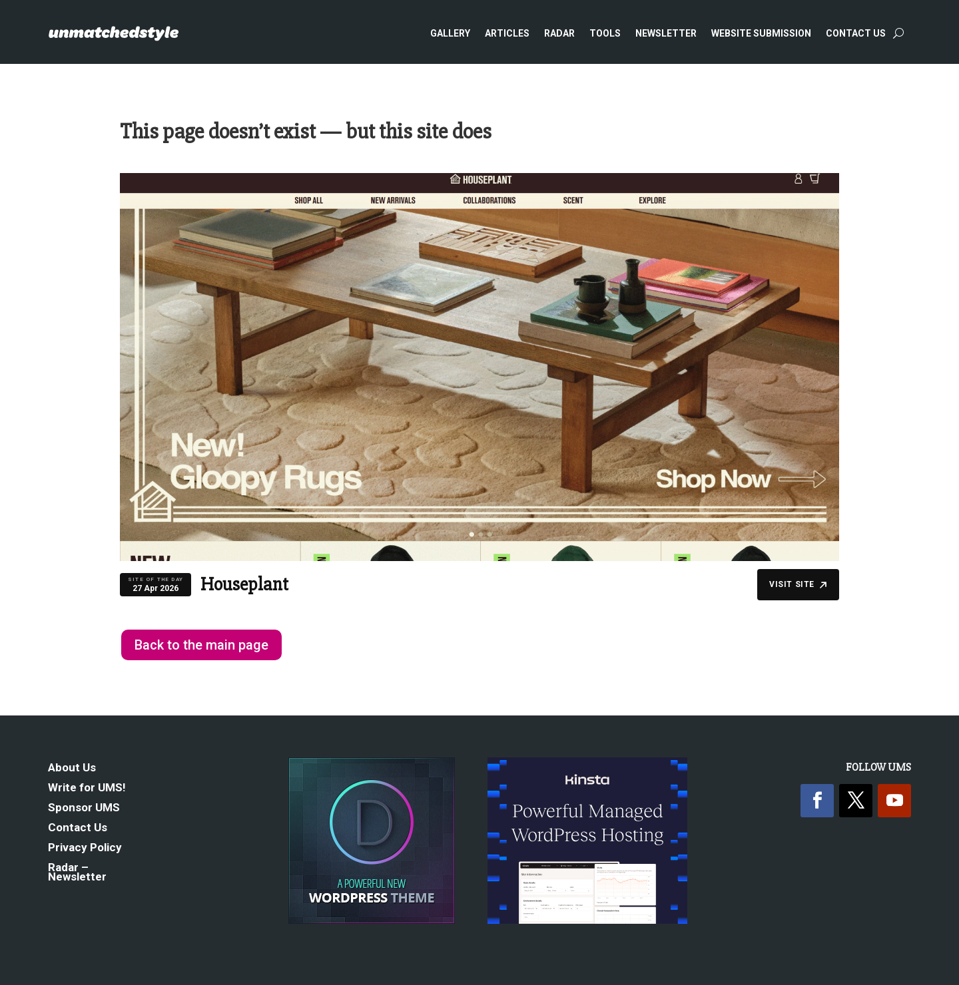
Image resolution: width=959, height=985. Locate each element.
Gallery (450, 33)
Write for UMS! (87, 788)
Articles (507, 33)
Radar (559, 33)
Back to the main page (201, 645)
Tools (605, 33)
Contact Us (856, 33)
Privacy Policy (85, 848)
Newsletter (666, 33)
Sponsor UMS (84, 808)
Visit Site (798, 584)
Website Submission (761, 33)
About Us (72, 768)
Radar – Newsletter (77, 873)
